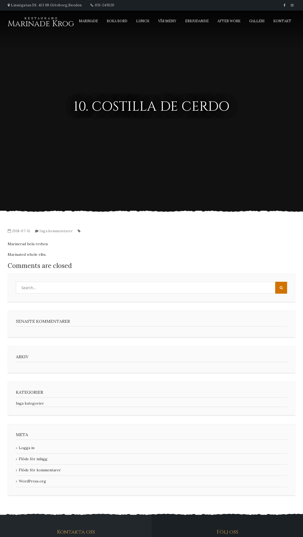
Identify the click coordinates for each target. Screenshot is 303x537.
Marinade (88, 21)
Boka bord (117, 21)
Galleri (257, 21)
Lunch (142, 21)
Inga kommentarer (56, 231)
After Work (228, 21)
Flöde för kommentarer (40, 470)
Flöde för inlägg (33, 459)
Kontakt (282, 21)
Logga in (26, 447)
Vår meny (167, 21)
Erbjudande (197, 21)
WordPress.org (32, 481)
